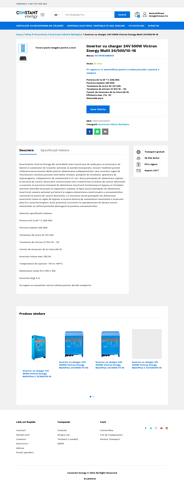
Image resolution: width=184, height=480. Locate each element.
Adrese (20, 448)
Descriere (26, 150)
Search (122, 14)
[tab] (28, 152)
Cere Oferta (98, 109)
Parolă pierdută (25, 452)
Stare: (89, 63)
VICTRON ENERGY (104, 55)
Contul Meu (106, 430)
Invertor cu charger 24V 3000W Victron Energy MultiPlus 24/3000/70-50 (73, 365)
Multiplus (123, 124)
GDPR (61, 443)
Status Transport (110, 439)
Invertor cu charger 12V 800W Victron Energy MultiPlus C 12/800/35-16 (37, 374)
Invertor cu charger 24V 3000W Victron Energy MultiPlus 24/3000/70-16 (110, 365)
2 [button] (93, 396)
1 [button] (90, 396)
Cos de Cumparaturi (111, 435)
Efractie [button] (153, 26)
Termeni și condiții (68, 439)
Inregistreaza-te (158, 16)
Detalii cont (23, 435)
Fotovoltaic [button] (136, 26)
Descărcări (22, 443)
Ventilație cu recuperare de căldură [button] (39, 26)
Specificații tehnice (55, 150)
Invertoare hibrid (107, 124)
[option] (37, 358)
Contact (21, 430)
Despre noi (64, 435)
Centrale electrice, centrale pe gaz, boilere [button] (96, 26)
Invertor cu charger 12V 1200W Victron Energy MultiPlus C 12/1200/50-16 (146, 365)
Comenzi (21, 439)
